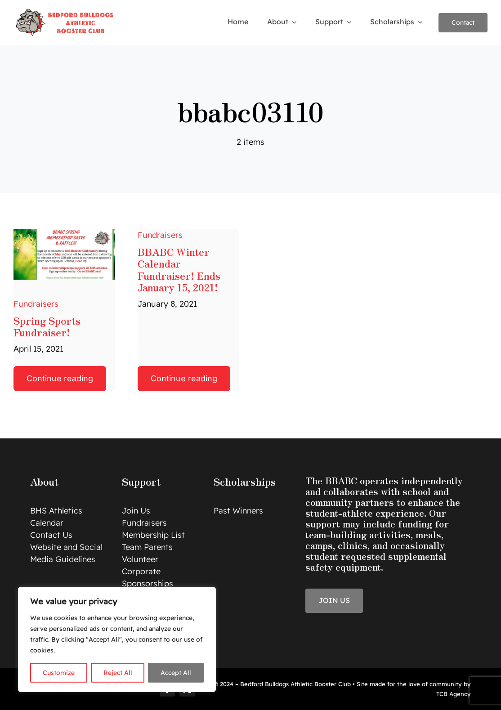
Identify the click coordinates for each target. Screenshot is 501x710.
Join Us (136, 510)
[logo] (65, 11)
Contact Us (51, 535)
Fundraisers (35, 304)
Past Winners (238, 510)
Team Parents (147, 547)
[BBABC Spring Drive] (64, 233)
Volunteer (140, 559)
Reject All (117, 673)
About (44, 481)
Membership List (153, 535)
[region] (117, 639)
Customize (59, 673)
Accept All (176, 673)
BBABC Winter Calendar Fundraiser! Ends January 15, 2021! (179, 269)
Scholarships (245, 481)
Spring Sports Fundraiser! (47, 326)
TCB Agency (453, 693)
